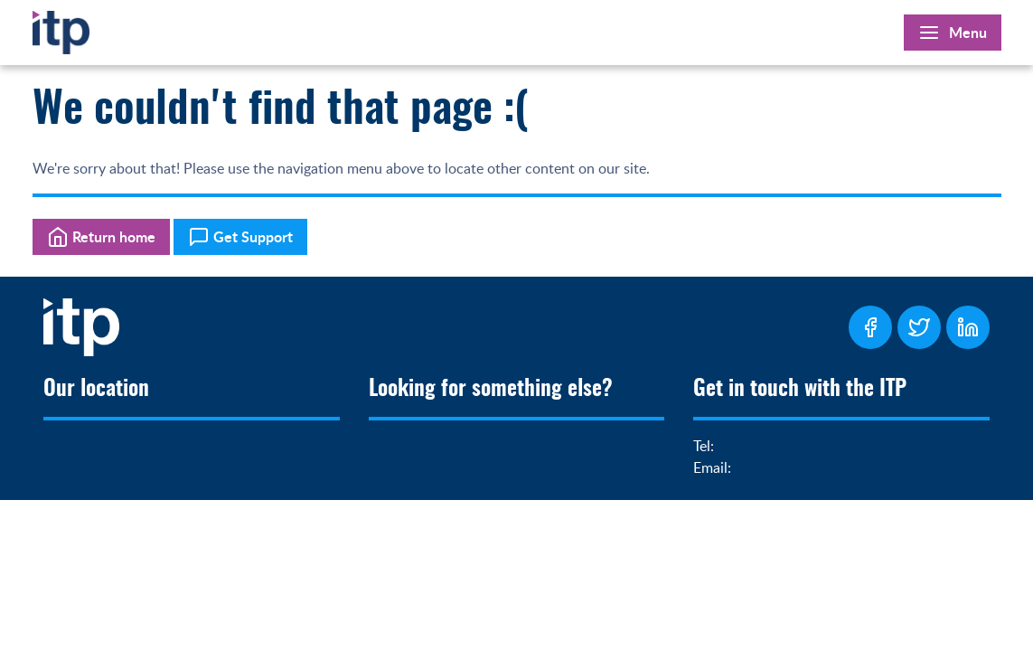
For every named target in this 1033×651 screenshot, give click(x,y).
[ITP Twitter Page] (919, 327)
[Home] (61, 29)
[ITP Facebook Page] (870, 327)
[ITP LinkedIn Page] (968, 327)
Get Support (240, 237)
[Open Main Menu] (952, 32)
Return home (101, 237)
